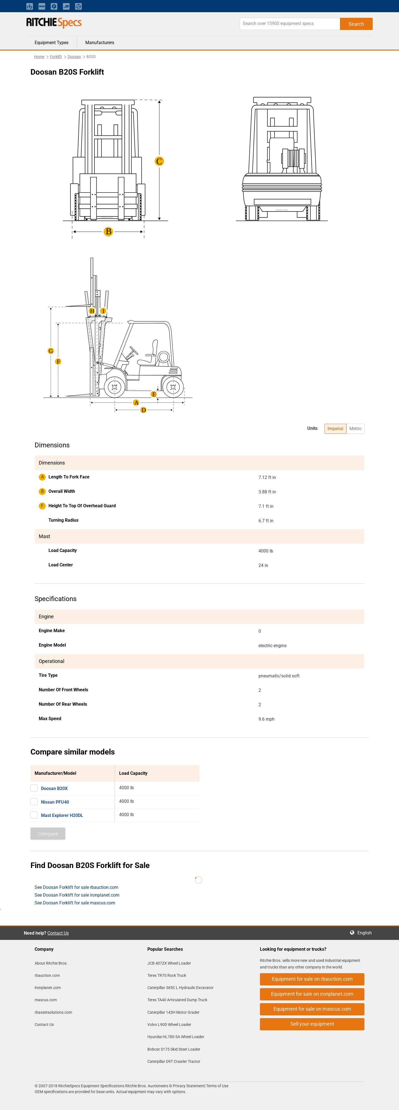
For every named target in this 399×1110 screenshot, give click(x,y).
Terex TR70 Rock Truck (166, 975)
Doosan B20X (54, 788)
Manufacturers (99, 42)
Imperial (335, 428)
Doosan (74, 56)
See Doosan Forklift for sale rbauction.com (76, 887)
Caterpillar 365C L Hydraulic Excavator (180, 987)
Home (39, 56)
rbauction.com (47, 975)
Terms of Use (216, 1086)
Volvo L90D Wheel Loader (169, 1024)
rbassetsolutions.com (53, 1012)
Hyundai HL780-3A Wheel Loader (175, 1037)
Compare (48, 834)
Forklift (56, 56)
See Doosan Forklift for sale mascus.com (75, 902)
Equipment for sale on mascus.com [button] (312, 1009)
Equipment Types (51, 42)
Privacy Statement (188, 1086)
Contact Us (58, 933)
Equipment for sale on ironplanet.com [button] (312, 994)
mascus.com (46, 1000)
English (366, 932)
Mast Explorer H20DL (62, 815)
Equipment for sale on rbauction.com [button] (312, 979)
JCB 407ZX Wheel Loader (169, 963)
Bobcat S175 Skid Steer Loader (173, 1049)
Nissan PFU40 (55, 802)
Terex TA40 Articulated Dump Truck (177, 1000)
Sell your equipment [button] (312, 1024)
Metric (355, 428)
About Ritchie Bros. (51, 963)
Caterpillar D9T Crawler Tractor (173, 1061)
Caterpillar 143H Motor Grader (173, 1012)
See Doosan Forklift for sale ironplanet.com (77, 895)
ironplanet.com (48, 987)
